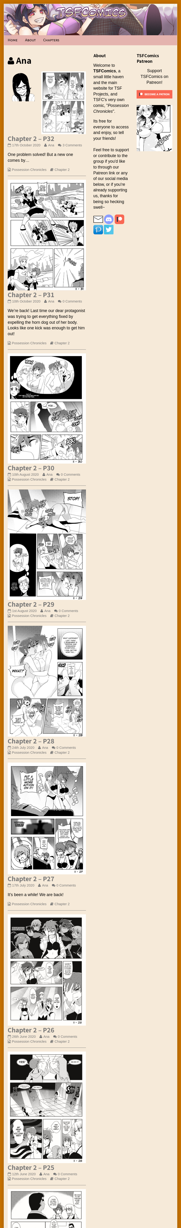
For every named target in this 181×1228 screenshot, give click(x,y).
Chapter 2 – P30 (31, 467)
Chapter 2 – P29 (31, 604)
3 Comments (72, 145)
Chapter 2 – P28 (31, 740)
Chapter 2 (62, 170)
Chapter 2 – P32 (31, 138)
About (30, 40)
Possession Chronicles (29, 170)
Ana (51, 145)
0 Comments (72, 301)
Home (13, 40)
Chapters (51, 40)
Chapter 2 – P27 (31, 878)
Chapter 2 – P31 (31, 294)
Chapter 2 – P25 (31, 1167)
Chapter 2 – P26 (31, 1029)
